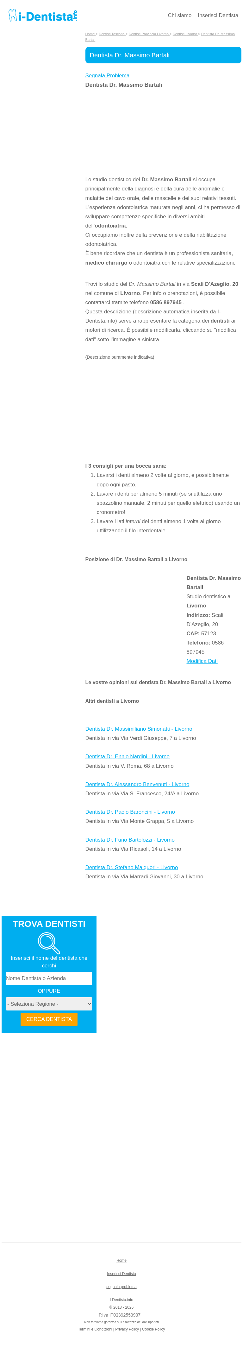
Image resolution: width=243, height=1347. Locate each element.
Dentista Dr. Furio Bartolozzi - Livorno (130, 840)
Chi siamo (180, 15)
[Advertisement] (136, 132)
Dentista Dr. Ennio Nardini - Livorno (127, 757)
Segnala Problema (107, 76)
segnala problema (121, 1287)
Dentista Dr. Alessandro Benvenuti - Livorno (137, 784)
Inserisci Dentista (218, 15)
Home (121, 1260)
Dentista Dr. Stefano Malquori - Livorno (131, 867)
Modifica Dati (202, 661)
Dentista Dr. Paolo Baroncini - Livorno (130, 812)
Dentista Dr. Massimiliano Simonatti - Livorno (138, 729)
